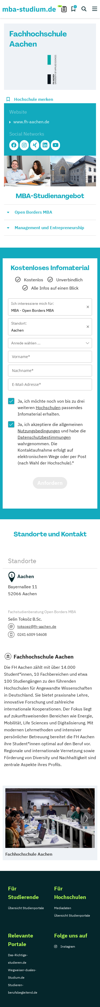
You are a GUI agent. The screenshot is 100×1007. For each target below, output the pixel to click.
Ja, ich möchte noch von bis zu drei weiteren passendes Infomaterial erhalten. (51, 407)
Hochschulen (48, 407)
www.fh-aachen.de (31, 121)
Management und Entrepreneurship (49, 227)
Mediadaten (62, 908)
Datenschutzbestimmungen (44, 437)
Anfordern (50, 482)
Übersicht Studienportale (26, 908)
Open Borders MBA (33, 212)
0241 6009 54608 (32, 634)
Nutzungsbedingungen (39, 430)
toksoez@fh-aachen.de (36, 626)
